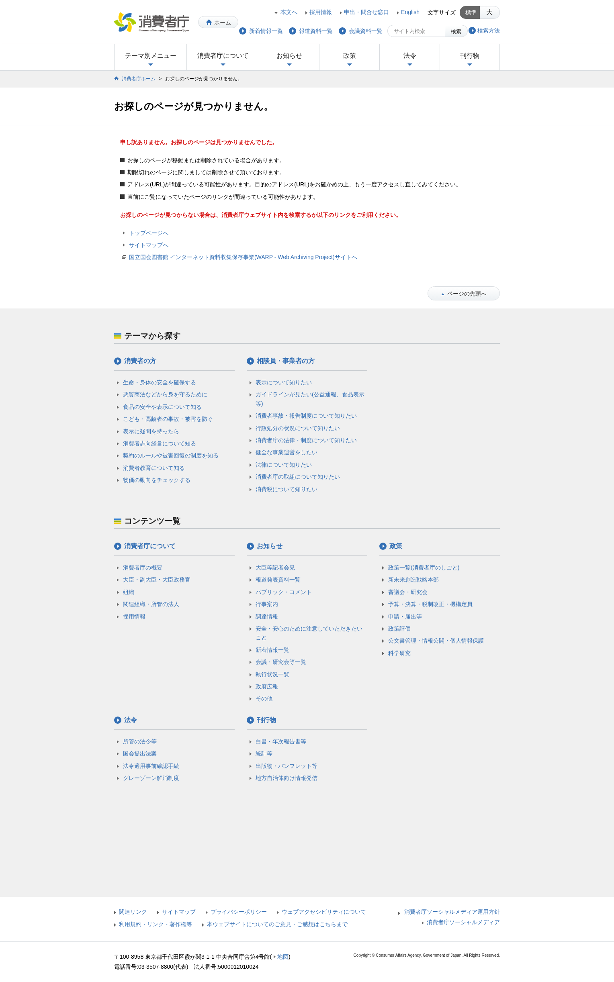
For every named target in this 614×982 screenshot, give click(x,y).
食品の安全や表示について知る (162, 407)
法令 (409, 55)
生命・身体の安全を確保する (159, 382)
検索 (456, 32)
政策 (349, 55)
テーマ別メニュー (150, 55)
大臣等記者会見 (275, 567)
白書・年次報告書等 (281, 741)
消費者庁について (223, 55)
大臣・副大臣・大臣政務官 (156, 579)
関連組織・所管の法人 (151, 604)
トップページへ (148, 233)
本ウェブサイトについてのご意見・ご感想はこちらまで (277, 924)
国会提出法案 (140, 753)
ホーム (222, 22)
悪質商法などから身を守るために (165, 394)
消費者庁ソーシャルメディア (463, 922)
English (410, 12)
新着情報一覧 (272, 650)
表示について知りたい (284, 382)
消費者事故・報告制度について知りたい (306, 415)
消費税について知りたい (286, 489)
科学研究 (399, 653)
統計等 (264, 753)
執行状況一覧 (272, 674)
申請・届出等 (405, 616)
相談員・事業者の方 (286, 360)
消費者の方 (140, 360)
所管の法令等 (140, 741)
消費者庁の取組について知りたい (298, 477)
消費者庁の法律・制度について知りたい (306, 440)
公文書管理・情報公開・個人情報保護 (436, 640)
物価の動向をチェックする (156, 480)
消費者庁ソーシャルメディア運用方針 (452, 912)
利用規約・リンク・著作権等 (155, 924)
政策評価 (399, 628)
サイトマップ (179, 912)
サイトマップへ (148, 245)
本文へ (288, 12)
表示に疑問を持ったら (151, 431)
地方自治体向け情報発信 (286, 778)
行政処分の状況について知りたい (298, 428)
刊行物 (469, 55)
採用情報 (320, 12)
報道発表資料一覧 (278, 579)
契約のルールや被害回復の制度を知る (171, 455)
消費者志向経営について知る (159, 443)
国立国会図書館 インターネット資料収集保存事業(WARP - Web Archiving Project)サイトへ (243, 257)
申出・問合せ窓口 (366, 12)
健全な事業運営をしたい (286, 452)
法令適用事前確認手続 (151, 766)
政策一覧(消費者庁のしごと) (423, 567)
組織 (128, 592)
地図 (283, 956)
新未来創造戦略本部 (413, 579)
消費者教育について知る (154, 468)
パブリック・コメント (284, 592)
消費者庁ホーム (139, 79)
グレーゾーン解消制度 (151, 778)
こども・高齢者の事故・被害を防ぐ (168, 419)
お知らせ (289, 55)
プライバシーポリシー (239, 912)
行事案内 (267, 604)
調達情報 (267, 616)
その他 (264, 698)
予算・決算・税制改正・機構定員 (430, 604)
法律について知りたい (284, 464)
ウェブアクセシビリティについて (324, 912)
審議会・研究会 (408, 592)
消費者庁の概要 (142, 567)
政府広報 (267, 686)
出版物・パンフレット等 (286, 766)
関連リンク (133, 912)
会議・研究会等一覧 (281, 662)
